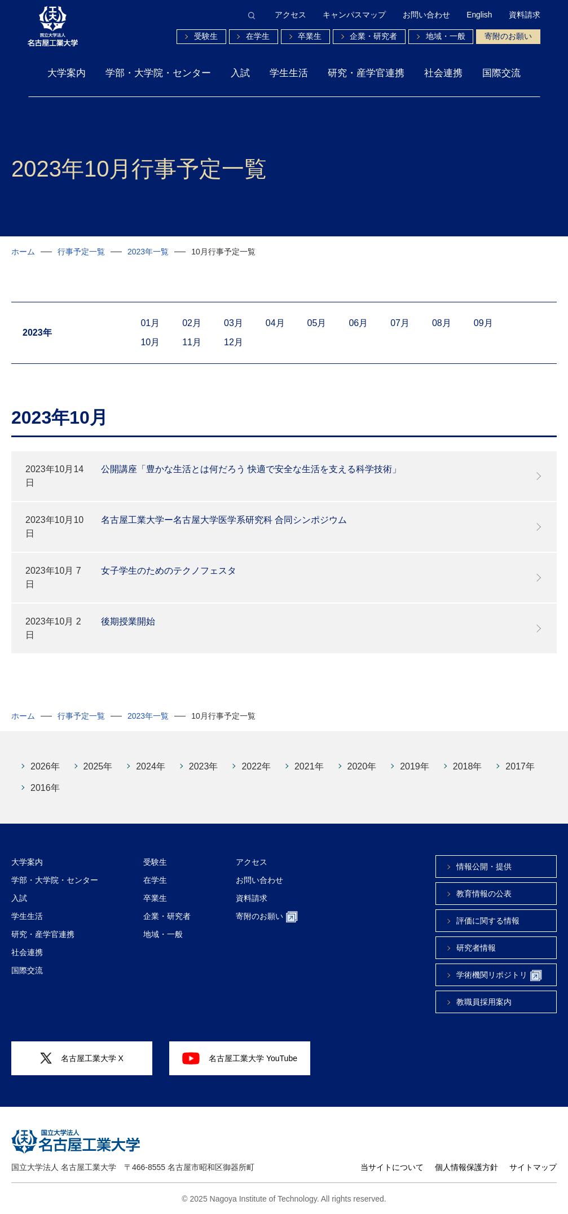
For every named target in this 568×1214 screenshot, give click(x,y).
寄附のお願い (508, 36)
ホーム (23, 251)
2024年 (150, 766)
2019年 (414, 766)
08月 (441, 323)
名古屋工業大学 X (82, 1059)
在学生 (258, 36)
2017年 (520, 766)
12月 (233, 342)
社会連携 (443, 72)
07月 (400, 323)
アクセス (290, 15)
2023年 (203, 766)
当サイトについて (392, 1167)
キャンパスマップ (354, 15)
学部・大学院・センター (158, 72)
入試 (240, 72)
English (479, 15)
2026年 (45, 766)
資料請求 (524, 15)
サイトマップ (533, 1167)
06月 (358, 323)
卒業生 (310, 36)
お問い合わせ (426, 15)
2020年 (362, 766)
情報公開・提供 (484, 866)
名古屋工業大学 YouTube (239, 1058)
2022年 (256, 766)
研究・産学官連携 (366, 72)
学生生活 (289, 72)
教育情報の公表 (484, 893)
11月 (191, 342)
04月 (275, 323)
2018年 (467, 766)
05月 (317, 323)
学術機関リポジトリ (499, 976)
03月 (233, 323)
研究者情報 (476, 947)
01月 (150, 323)
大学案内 (66, 72)
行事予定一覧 (81, 251)
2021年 (309, 766)
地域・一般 (445, 36)
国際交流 (501, 72)
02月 (191, 323)
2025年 (98, 766)
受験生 (206, 36)
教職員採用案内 (484, 1001)
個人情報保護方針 (466, 1167)
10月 (150, 342)
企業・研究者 (373, 36)
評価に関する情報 (487, 920)
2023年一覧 (148, 251)
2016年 (45, 788)
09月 (483, 323)
